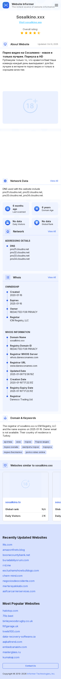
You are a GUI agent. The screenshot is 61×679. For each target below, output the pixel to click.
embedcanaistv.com (15, 647)
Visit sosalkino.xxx (30, 22)
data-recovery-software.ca (19, 636)
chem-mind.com (12, 575)
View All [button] (54, 181)
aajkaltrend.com (12, 641)
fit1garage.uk (10, 626)
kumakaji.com (11, 657)
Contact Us (30, 666)
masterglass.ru (12, 652)
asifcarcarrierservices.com (19, 591)
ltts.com (7, 544)
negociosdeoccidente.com (18, 580)
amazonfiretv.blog (14, 549)
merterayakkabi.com (15, 586)
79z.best (8, 615)
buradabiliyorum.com (16, 560)
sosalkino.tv (13, 502)
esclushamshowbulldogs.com (21, 570)
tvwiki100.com (11, 631)
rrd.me (7, 565)
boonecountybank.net (16, 555)
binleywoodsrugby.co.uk (18, 621)
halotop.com (10, 610)
